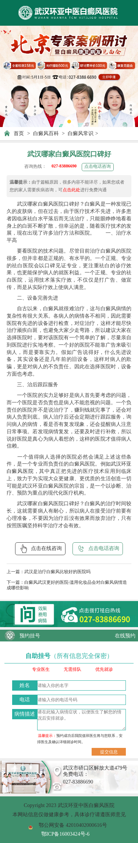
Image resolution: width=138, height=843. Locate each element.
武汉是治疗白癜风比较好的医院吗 (57, 571)
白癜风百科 (46, 133)
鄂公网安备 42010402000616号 (73, 825)
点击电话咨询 (97, 166)
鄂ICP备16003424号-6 (65, 834)
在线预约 (125, 635)
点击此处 (71, 190)
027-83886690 (64, 166)
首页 (19, 133)
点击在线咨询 (40, 548)
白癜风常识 (80, 133)
